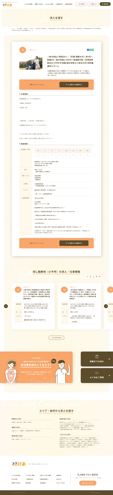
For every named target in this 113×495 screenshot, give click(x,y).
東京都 (25, 28)
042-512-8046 (39, 198)
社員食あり (62, 447)
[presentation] (6, 306)
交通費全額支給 (64, 438)
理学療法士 (38, 430)
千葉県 (24, 422)
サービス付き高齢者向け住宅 (67, 424)
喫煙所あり (62, 443)
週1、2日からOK (94, 443)
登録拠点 (58, 475)
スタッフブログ (60, 483)
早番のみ (86, 443)
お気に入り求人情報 (45, 475)
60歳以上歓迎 (88, 439)
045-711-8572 (88, 474)
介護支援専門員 (29, 430)
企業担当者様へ (69, 4)
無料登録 (105, 4)
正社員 (17, 439)
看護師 (22, 430)
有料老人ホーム (64, 422)
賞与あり (69, 447)
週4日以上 (62, 439)
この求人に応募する (74, 84)
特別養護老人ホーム (84, 422)
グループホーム (73, 422)
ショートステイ (89, 424)
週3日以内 (62, 441)
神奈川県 (19, 422)
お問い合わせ (88, 483)
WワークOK (69, 441)
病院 (82, 427)
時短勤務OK (90, 445)
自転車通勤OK (92, 438)
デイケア (87, 427)
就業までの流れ (39, 4)
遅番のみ (80, 443)
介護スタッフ (15, 430)
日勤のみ (73, 445)
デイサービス (79, 424)
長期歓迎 (77, 438)
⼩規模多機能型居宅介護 (66, 429)
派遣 (13, 439)
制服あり (95, 439)
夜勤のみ (83, 441)
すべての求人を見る (56, 337)
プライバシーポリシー (18, 492)
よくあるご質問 (49, 4)
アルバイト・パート (26, 439)
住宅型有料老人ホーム (65, 427)
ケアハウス (76, 429)
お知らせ (58, 479)
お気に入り (93, 4)
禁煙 (85, 445)
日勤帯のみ (77, 441)
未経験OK (79, 445)
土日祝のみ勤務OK (72, 443)
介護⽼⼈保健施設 (64, 426)
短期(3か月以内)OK (93, 441)
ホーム (13, 28)
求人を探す (81, 4)
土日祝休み (80, 439)
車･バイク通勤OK (71, 439)
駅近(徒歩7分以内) (64, 445)
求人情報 (19, 28)
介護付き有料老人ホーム (76, 426)
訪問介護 (83, 429)
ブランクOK (84, 438)
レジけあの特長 (28, 4)
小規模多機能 (76, 427)
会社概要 (43, 483)
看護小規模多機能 (89, 426)
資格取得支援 (76, 447)
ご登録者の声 (59, 4)
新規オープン (85, 447)
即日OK (71, 438)
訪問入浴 (89, 429)
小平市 (31, 28)
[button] (87, 276)
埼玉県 (29, 422)
